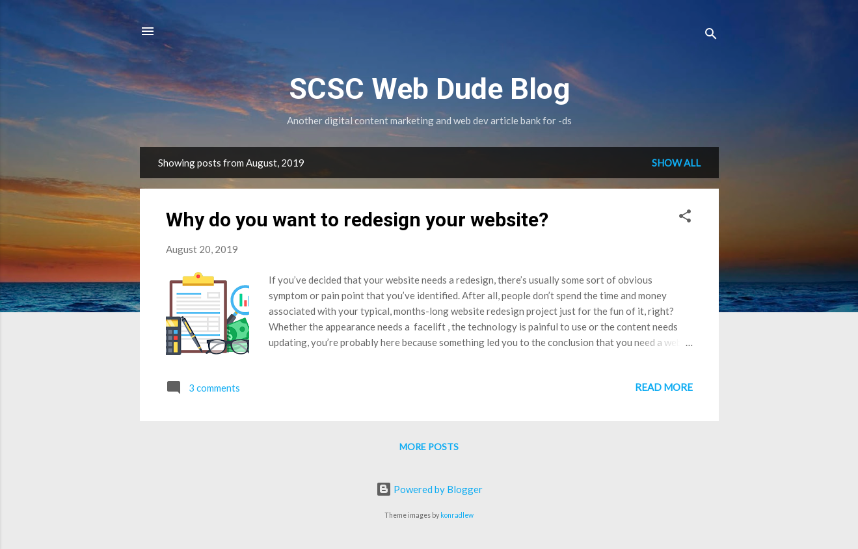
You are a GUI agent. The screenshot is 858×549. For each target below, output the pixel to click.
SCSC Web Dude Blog (429, 89)
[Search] (711, 35)
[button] (685, 218)
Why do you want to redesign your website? (357, 219)
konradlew (457, 515)
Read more (664, 387)
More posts (429, 446)
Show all (676, 162)
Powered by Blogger (429, 489)
